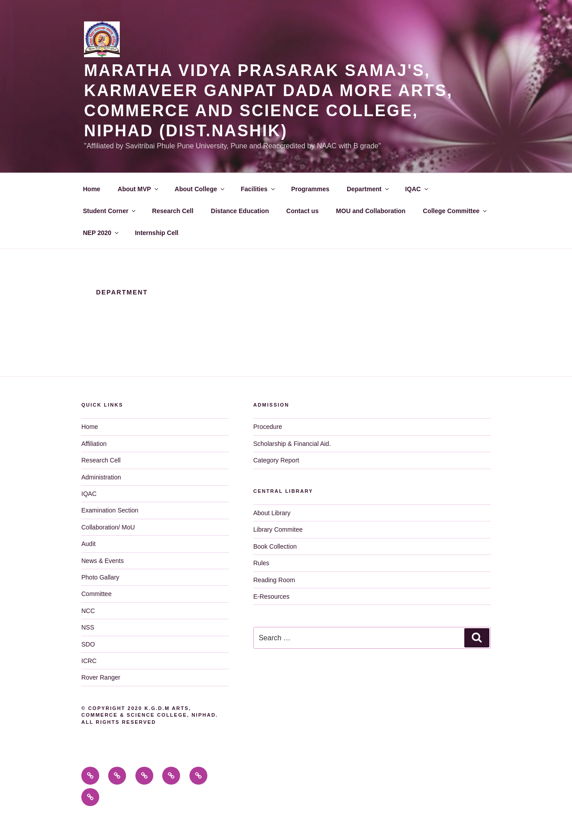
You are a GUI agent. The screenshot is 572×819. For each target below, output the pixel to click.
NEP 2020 (101, 232)
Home (92, 189)
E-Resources (271, 596)
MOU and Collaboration (371, 210)
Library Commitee (278, 529)
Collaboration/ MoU (108, 527)
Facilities (258, 189)
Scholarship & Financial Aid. (292, 443)
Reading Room (274, 580)
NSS (87, 627)
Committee (96, 593)
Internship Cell (156, 232)
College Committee (455, 210)
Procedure (267, 426)
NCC (88, 610)
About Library (271, 513)
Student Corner (110, 210)
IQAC (417, 189)
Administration (101, 477)
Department (368, 189)
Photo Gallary (100, 577)
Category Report (276, 460)
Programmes (310, 189)
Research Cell (172, 210)
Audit (88, 543)
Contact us (302, 210)
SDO (88, 644)
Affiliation (94, 443)
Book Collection (275, 546)
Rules (261, 563)
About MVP (139, 189)
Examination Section (110, 510)
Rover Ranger (100, 677)
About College (200, 189)
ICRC (89, 660)
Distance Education (240, 210)
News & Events (102, 560)
